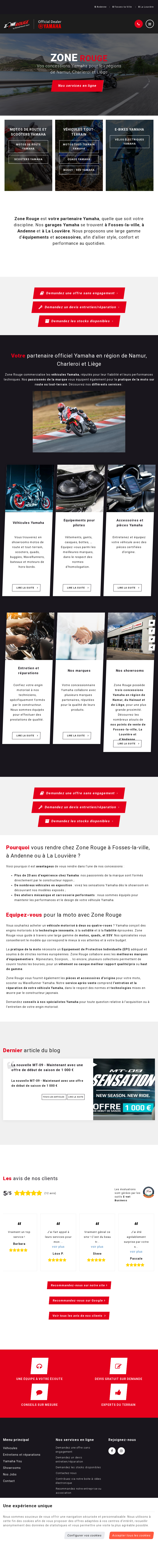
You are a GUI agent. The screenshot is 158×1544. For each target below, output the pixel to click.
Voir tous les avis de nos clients (77, 1315)
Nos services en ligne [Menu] (75, 1440)
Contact (9, 1481)
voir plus (58, 1246)
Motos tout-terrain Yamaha (79, 146)
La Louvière (146, 7)
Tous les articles (54, 1097)
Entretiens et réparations (22, 1454)
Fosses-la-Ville (122, 7)
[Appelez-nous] (139, 24)
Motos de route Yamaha (28, 146)
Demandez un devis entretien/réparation (79, 307)
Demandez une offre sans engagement (79, 293)
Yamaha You (12, 1461)
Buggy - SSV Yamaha (79, 170)
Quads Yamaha (78, 159)
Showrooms (12, 1467)
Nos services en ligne (77, 86)
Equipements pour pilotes (79, 522)
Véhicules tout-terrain (79, 132)
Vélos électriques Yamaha (129, 141)
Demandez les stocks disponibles (79, 321)
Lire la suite (25, 587)
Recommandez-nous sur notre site (78, 1285)
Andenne (101, 7)
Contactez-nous (66, 1473)
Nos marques (79, 671)
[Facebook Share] (152, 631)
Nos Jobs (10, 1474)
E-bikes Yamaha (129, 129)
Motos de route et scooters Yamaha (28, 132)
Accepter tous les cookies (131, 1535)
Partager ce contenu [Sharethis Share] (152, 647)
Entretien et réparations (28, 670)
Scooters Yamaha (28, 159)
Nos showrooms (130, 671)
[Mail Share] (152, 623)
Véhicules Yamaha (28, 523)
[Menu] (150, 24)
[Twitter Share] (152, 639)
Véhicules (10, 1448)
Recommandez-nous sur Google (78, 1300)
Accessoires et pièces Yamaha (130, 522)
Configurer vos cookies (84, 1535)
